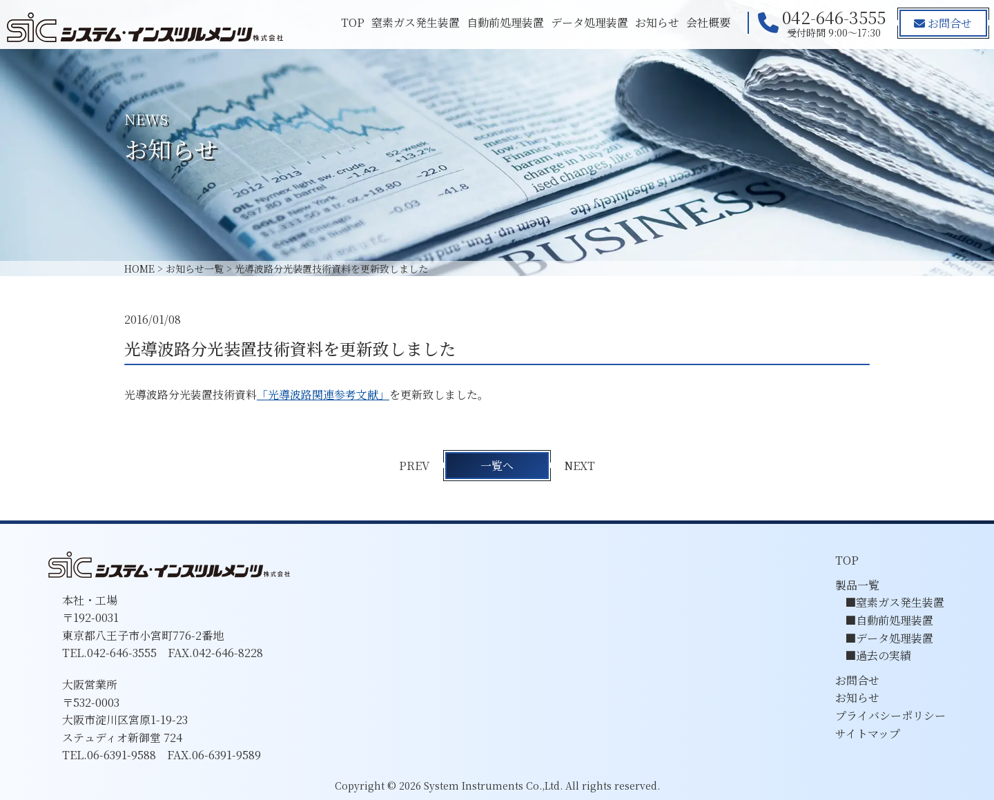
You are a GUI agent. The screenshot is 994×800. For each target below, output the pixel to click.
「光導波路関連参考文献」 (323, 394)
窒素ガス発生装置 (415, 22)
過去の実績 (883, 655)
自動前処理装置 (504, 22)
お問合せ (943, 23)
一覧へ (497, 466)
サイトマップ (867, 733)
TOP (352, 22)
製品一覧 (857, 585)
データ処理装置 (588, 22)
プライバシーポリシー (890, 715)
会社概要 (707, 22)
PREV (414, 466)
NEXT (580, 466)
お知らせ (656, 22)
